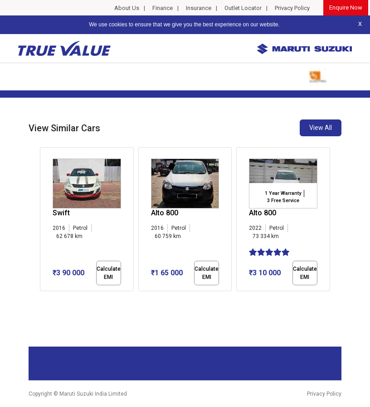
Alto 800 (164, 212)
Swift (61, 212)
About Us (126, 8)
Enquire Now (345, 7)
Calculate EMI (109, 273)
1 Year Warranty (283, 193)
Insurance (198, 8)
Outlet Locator (243, 8)
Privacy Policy (292, 8)
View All (320, 127)
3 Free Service (283, 201)
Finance (162, 8)
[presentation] (45, 220)
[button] (42, 298)
